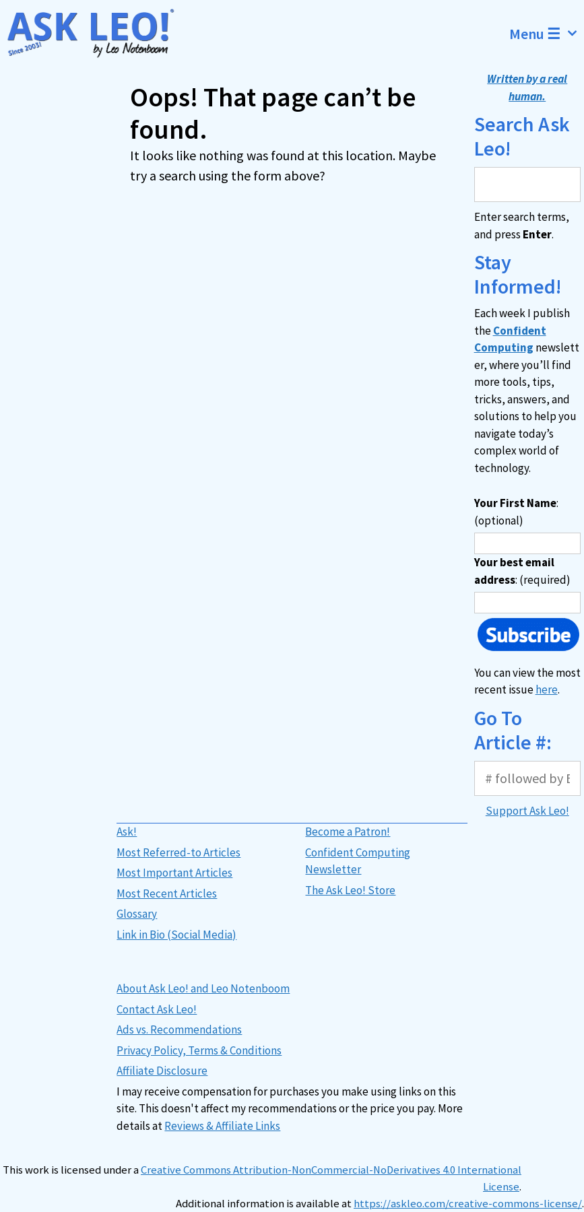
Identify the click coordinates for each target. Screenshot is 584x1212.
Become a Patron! (347, 831)
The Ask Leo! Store (350, 890)
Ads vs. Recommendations (179, 1029)
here (547, 689)
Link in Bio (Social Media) (176, 934)
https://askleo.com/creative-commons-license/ (468, 1204)
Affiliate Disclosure (162, 1070)
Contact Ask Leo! (157, 1009)
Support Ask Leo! (527, 810)
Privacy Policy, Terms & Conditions (199, 1050)
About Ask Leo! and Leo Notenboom (203, 988)
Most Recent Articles (167, 893)
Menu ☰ (546, 33)
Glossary (137, 913)
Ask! (127, 831)
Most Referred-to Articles (178, 852)
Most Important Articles (174, 872)
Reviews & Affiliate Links (222, 1125)
